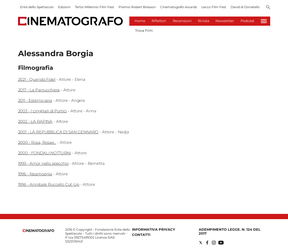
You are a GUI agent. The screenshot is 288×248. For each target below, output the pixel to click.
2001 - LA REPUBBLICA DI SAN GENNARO (58, 131)
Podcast (247, 21)
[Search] (268, 7)
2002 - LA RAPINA (35, 121)
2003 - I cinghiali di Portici (42, 110)
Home (140, 21)
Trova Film (144, 30)
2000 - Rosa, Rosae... (37, 142)
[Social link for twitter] (201, 243)
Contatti (141, 235)
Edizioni (64, 7)
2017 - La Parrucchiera (39, 89)
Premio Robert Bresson (137, 7)
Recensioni (182, 21)
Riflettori (159, 21)
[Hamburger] (264, 21)
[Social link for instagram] (214, 243)
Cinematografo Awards (178, 7)
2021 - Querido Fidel (37, 79)
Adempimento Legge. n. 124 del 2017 (230, 231)
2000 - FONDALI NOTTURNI (44, 152)
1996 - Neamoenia (35, 173)
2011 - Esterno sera (35, 100)
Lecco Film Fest (213, 7)
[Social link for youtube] (221, 243)
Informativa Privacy (153, 229)
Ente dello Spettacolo (37, 7)
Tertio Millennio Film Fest (94, 7)
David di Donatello (245, 7)
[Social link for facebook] (207, 243)
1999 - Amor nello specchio (43, 163)
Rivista (203, 21)
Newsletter (224, 21)
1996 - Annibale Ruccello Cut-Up (48, 184)
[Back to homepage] (38, 231)
